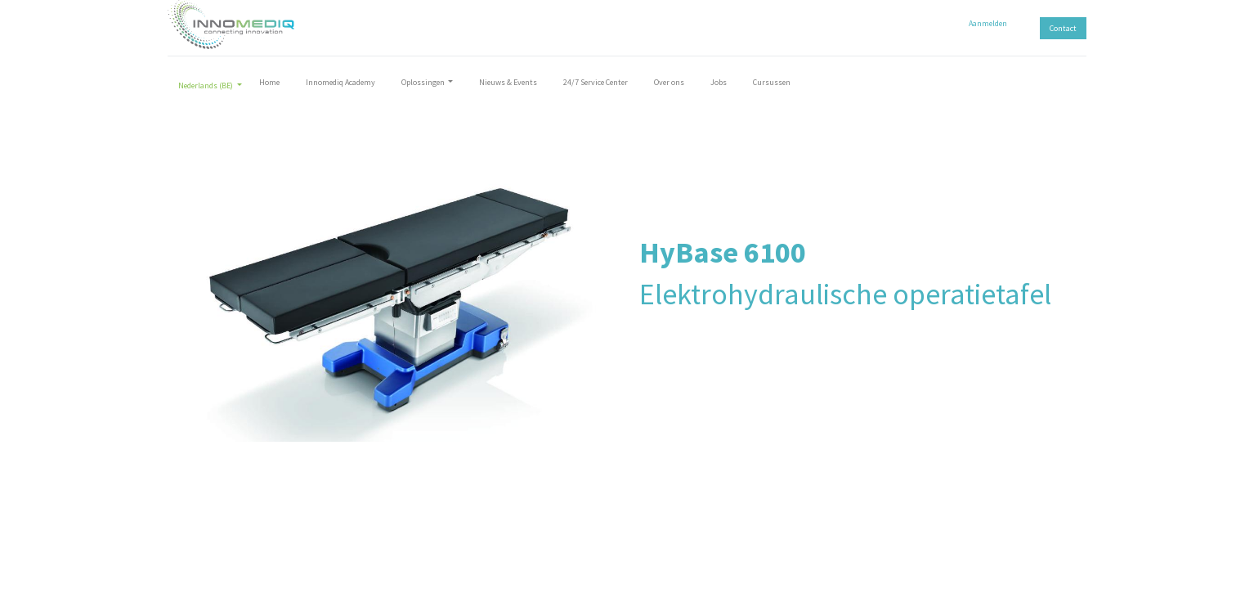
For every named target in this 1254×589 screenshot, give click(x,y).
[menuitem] (275, 85)
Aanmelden (982, 23)
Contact (1057, 28)
